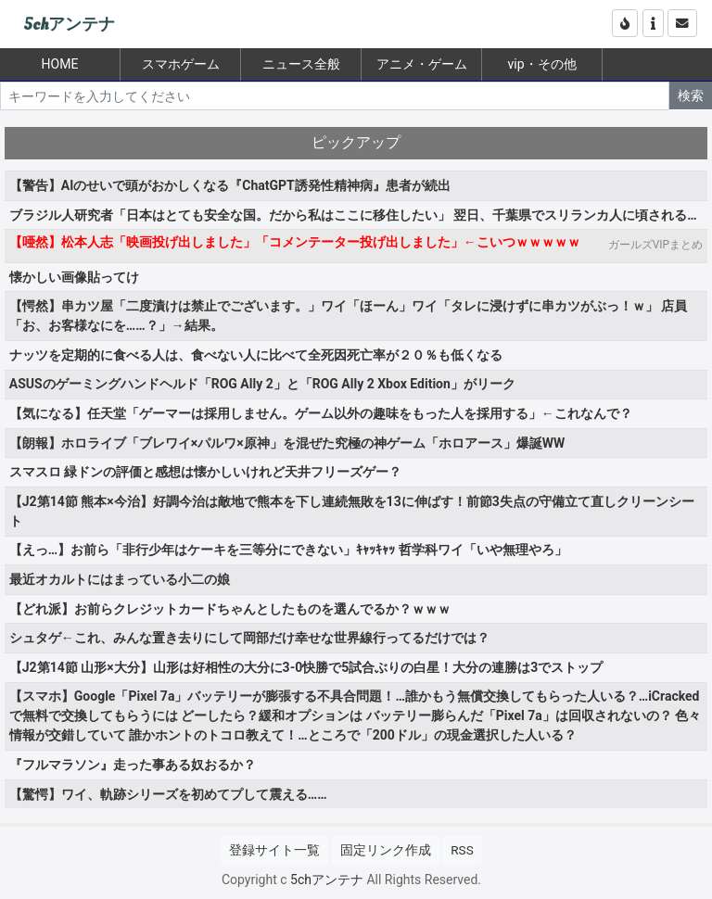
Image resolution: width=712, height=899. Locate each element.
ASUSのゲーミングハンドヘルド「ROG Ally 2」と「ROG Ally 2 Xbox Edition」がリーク (262, 383)
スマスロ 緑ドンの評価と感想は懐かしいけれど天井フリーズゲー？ (205, 471)
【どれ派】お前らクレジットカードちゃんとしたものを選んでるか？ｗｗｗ (230, 608)
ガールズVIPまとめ (655, 244)
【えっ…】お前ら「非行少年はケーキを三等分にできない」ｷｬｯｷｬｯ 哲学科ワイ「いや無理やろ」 (288, 549)
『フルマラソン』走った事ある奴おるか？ (132, 764)
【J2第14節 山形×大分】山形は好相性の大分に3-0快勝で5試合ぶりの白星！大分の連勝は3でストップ (306, 667)
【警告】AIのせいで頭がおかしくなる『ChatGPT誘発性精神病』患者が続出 (230, 185)
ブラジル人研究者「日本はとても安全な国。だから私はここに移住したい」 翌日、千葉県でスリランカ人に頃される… (353, 215)
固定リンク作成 (385, 849)
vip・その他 (541, 64)
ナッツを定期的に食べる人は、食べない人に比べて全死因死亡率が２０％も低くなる (255, 355)
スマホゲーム (181, 64)
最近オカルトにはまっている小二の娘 (119, 579)
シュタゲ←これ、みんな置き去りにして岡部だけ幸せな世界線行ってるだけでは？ (249, 637)
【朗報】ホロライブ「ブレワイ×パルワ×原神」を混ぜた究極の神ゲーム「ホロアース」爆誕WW (287, 443)
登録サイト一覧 (274, 849)
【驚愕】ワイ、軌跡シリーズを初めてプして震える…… (168, 794)
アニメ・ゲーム (421, 64)
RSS (462, 849)
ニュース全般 (301, 64)
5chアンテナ (69, 24)
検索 (691, 95)
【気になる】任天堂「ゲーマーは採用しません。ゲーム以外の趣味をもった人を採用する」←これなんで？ (320, 413)
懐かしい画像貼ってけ (74, 277)
